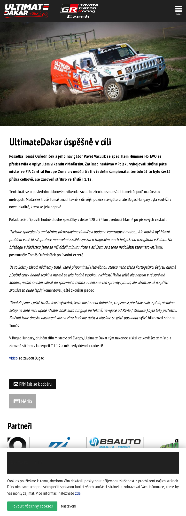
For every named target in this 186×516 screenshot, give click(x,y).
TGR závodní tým (79, 11)
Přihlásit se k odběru (34, 384)
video (13, 358)
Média (23, 401)
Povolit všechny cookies (32, 507)
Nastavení (68, 507)
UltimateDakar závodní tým (26, 11)
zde (78, 495)
